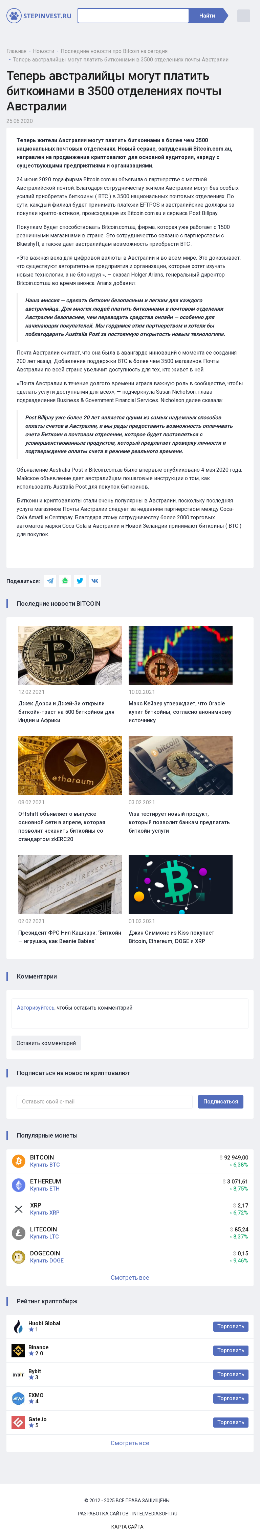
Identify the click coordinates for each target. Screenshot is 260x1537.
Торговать (230, 1326)
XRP (35, 1205)
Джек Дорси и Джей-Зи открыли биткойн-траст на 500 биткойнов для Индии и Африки (66, 712)
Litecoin (43, 1229)
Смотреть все (130, 1277)
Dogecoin (45, 1253)
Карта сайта (127, 1527)
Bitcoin (42, 1157)
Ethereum (45, 1181)
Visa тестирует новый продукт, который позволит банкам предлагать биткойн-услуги (179, 822)
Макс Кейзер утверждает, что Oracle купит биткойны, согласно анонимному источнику (180, 712)
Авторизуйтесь (36, 1008)
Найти (210, 15)
